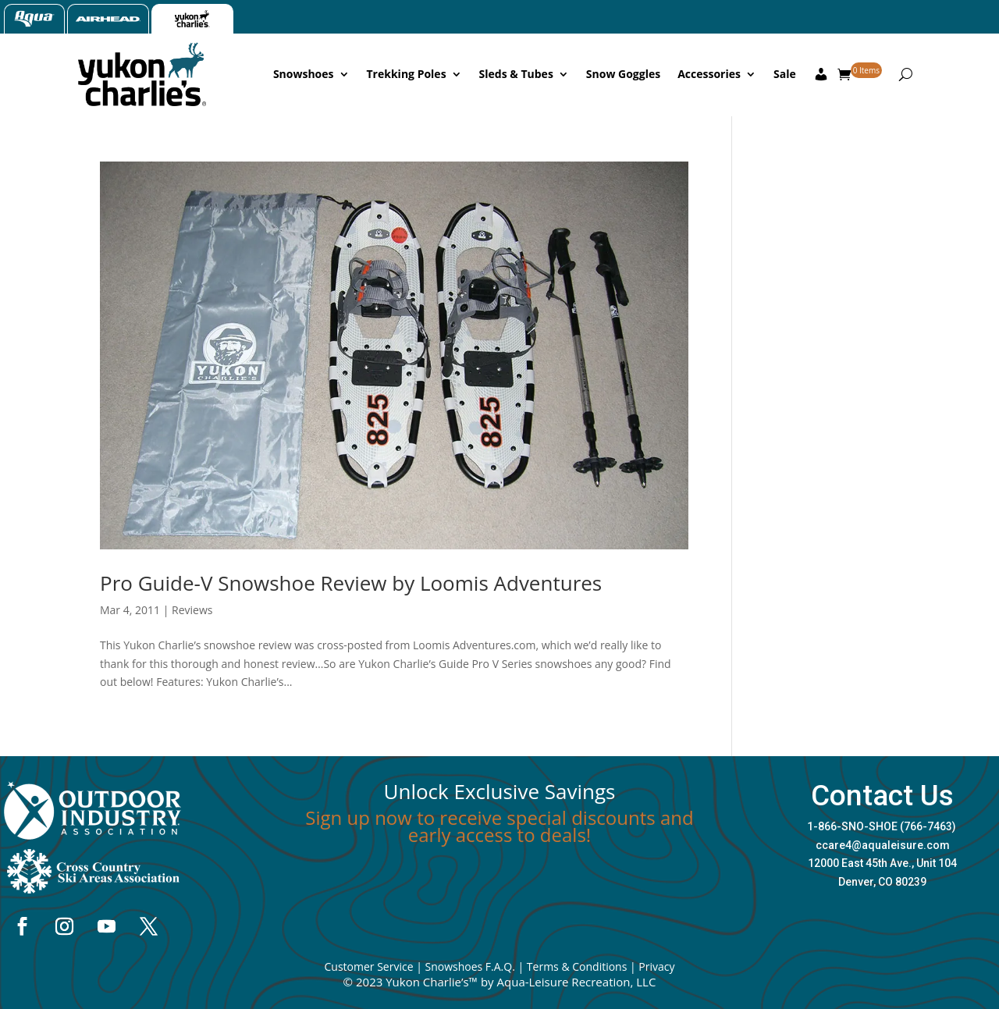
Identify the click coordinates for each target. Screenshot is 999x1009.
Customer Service (368, 966)
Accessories (709, 73)
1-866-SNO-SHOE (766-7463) (881, 826)
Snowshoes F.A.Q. (469, 966)
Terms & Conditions (577, 966)
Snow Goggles (623, 73)
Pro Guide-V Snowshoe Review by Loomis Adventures (351, 583)
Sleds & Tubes (516, 73)
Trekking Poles (406, 73)
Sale (784, 73)
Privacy (656, 966)
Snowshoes (303, 73)
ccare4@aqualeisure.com (883, 845)
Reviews (192, 609)
